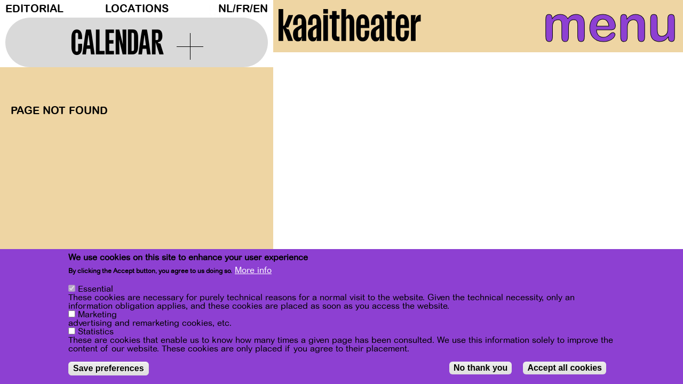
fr (243, 8)
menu (588, 32)
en (260, 8)
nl (225, 8)
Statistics (96, 331)
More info (253, 270)
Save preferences (108, 368)
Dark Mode (211, 8)
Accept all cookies (564, 367)
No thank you (480, 367)
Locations (137, 8)
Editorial (34, 8)
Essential (95, 289)
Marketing (97, 314)
